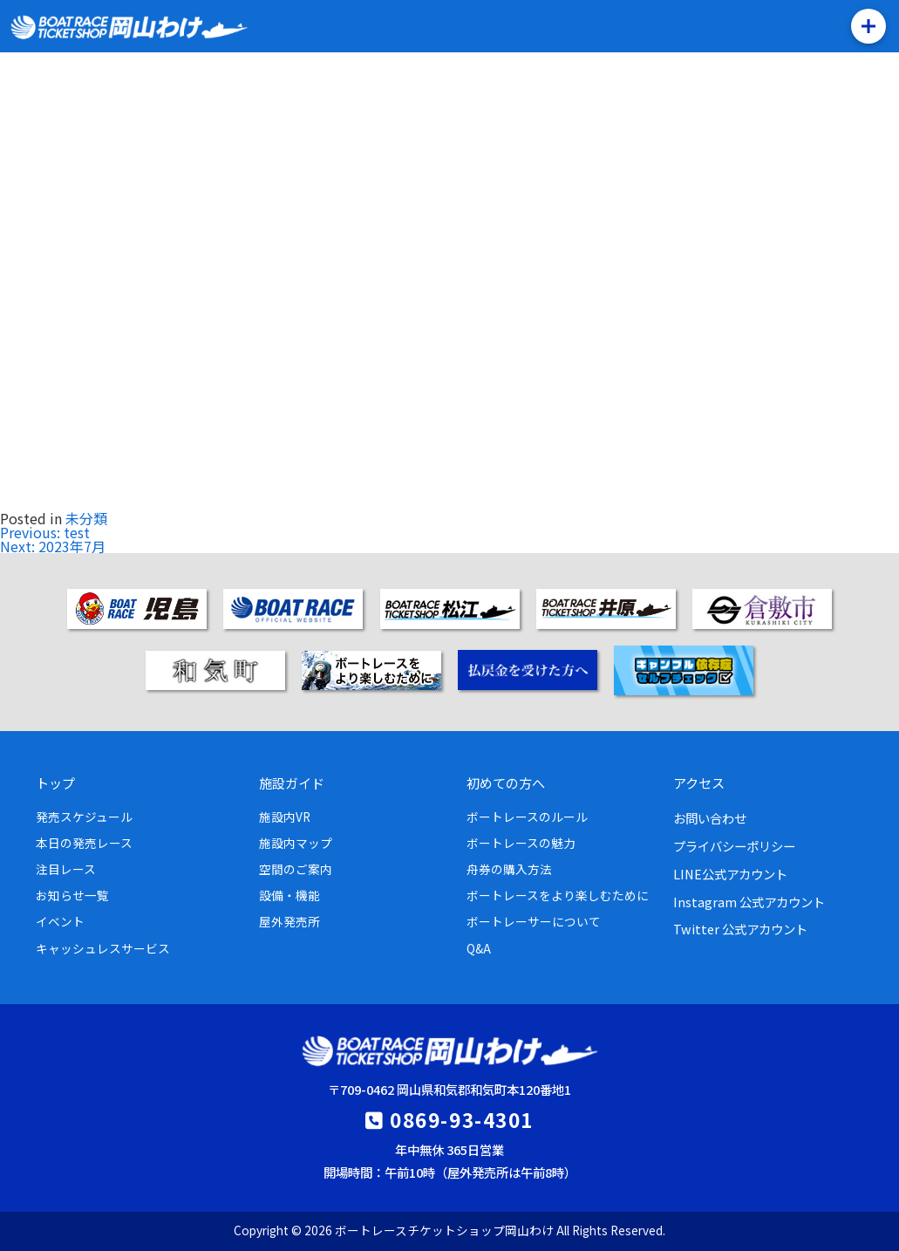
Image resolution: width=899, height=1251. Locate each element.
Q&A (479, 948)
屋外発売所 (289, 921)
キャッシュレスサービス (103, 948)
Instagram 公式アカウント (749, 901)
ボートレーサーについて (534, 921)
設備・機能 (289, 895)
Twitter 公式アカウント (740, 928)
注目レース (66, 869)
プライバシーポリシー (734, 846)
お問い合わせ (709, 818)
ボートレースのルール (527, 816)
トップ (55, 782)
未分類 (86, 518)
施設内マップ (295, 842)
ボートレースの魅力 (521, 842)
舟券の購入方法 (509, 869)
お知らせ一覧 (72, 895)
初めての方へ (506, 782)
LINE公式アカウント (730, 874)
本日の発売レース (84, 842)
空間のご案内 (295, 869)
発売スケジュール (84, 816)
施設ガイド (291, 782)
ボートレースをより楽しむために (558, 895)
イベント (60, 921)
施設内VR (284, 816)
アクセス (699, 782)
